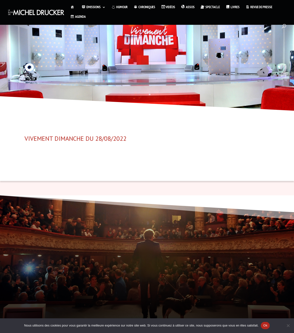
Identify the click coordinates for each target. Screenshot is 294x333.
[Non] (288, 325)
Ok (265, 325)
